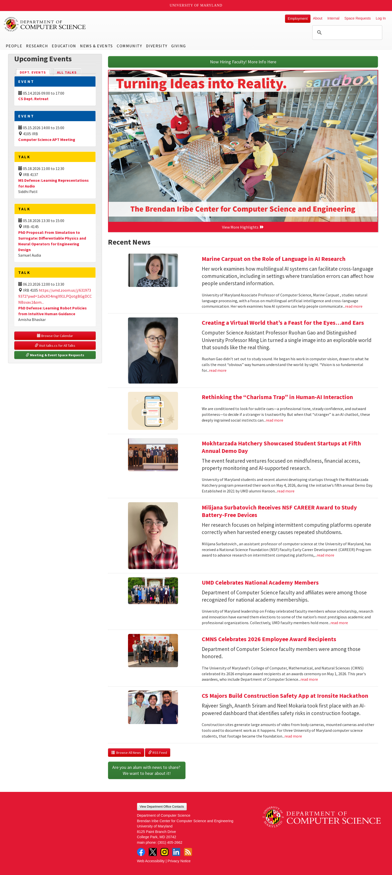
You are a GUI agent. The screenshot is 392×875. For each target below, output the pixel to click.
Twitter (153, 852)
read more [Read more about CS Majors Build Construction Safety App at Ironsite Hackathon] (293, 736)
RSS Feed (157, 752)
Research (37, 45)
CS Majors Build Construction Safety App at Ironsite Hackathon (285, 695)
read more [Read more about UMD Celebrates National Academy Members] (339, 622)
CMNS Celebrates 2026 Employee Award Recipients (269, 639)
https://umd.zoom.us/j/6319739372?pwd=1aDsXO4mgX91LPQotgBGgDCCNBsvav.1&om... (55, 296)
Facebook (141, 852)
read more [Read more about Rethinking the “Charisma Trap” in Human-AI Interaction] (274, 420)
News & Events (96, 45)
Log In (381, 18)
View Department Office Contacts (162, 806)
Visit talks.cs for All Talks (55, 345)
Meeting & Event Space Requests (55, 355)
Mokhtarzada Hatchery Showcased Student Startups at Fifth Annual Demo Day (281, 447)
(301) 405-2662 (170, 842)
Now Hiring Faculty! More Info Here (243, 62)
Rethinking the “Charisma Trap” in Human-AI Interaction (277, 397)
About (317, 18)
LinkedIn (176, 852)
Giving (178, 45)
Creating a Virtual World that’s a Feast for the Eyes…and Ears (283, 322)
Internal (333, 18)
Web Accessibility (151, 861)
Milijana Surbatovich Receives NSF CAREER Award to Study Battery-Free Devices (279, 511)
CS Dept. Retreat (33, 98)
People (14, 45)
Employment (298, 19)
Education (64, 45)
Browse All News (126, 752)
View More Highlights (243, 227)
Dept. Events (35, 72)
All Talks (67, 72)
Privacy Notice (179, 861)
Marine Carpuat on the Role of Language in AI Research (274, 259)
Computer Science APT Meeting (46, 139)
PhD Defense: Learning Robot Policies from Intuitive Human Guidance (52, 310)
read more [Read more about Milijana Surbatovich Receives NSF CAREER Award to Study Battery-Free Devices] (325, 555)
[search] (346, 32)
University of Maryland (196, 5)
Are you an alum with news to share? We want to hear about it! (146, 770)
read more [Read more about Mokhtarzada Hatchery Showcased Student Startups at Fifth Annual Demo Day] (285, 490)
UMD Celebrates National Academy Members (260, 582)
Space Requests (357, 18)
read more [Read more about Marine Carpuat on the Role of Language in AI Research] (353, 306)
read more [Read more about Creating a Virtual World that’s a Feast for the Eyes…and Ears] (217, 370)
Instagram (164, 852)
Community (129, 45)
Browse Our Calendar (55, 335)
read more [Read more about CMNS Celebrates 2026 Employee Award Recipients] (309, 679)
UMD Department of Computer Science (45, 24)
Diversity (157, 45)
